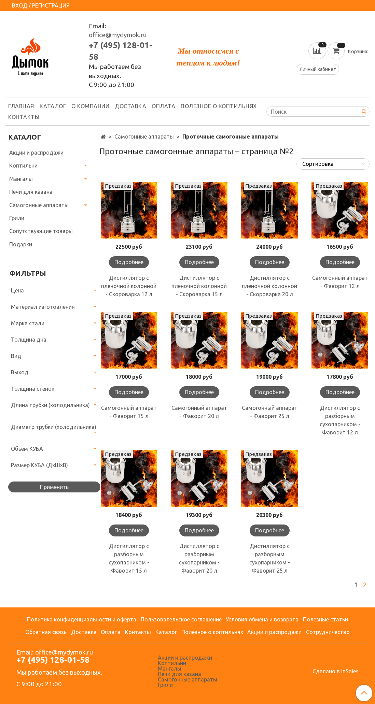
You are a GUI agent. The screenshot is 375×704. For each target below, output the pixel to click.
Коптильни (23, 165)
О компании (90, 106)
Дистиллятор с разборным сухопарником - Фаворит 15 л (129, 558)
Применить (54, 487)
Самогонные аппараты (144, 136)
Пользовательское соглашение (181, 619)
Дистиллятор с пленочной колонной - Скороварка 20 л (269, 286)
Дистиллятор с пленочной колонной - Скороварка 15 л (199, 286)
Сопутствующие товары (41, 231)
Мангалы (21, 179)
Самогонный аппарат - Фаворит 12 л (340, 282)
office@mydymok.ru (118, 35)
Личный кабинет (318, 69)
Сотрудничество (328, 632)
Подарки (20, 244)
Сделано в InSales (335, 671)
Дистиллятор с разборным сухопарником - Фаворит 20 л (199, 558)
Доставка (130, 106)
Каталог (53, 106)
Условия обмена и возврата (262, 619)
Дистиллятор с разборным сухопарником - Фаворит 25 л (269, 558)
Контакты (23, 117)
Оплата (163, 106)
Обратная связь (46, 632)
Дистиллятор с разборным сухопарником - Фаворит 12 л (340, 420)
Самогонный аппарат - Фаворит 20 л (199, 412)
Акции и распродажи (36, 152)
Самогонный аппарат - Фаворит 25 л (269, 412)
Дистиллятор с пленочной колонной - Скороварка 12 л (128, 286)
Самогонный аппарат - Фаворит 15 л (129, 412)
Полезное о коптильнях (219, 106)
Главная (21, 106)
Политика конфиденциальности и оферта (81, 619)
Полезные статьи (325, 619)
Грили (16, 218)
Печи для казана (31, 192)
